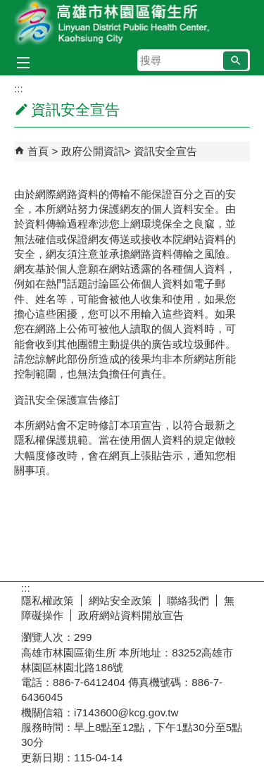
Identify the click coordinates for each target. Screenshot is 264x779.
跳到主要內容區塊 (7, 7)
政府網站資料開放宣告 (131, 615)
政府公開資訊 (93, 151)
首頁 (38, 151)
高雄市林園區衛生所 (132, 23)
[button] (235, 60)
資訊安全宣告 (165, 151)
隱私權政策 (47, 600)
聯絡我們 (188, 600)
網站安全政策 (120, 600)
